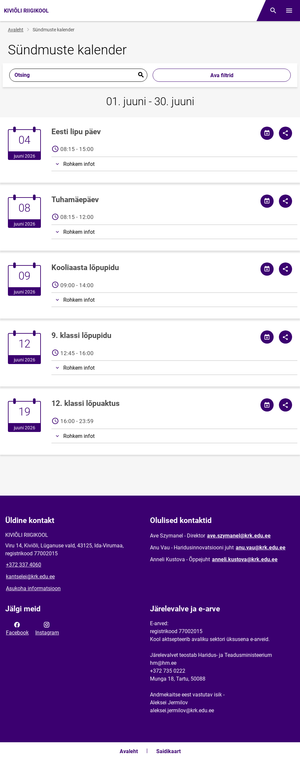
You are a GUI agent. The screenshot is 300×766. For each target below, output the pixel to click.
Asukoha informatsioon (33, 588)
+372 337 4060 (23, 565)
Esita (140, 75)
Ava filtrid (221, 75)
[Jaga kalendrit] (267, 133)
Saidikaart (168, 751)
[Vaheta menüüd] (289, 11)
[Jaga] (285, 133)
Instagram (47, 628)
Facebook (17, 628)
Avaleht (15, 29)
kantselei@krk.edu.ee (30, 576)
